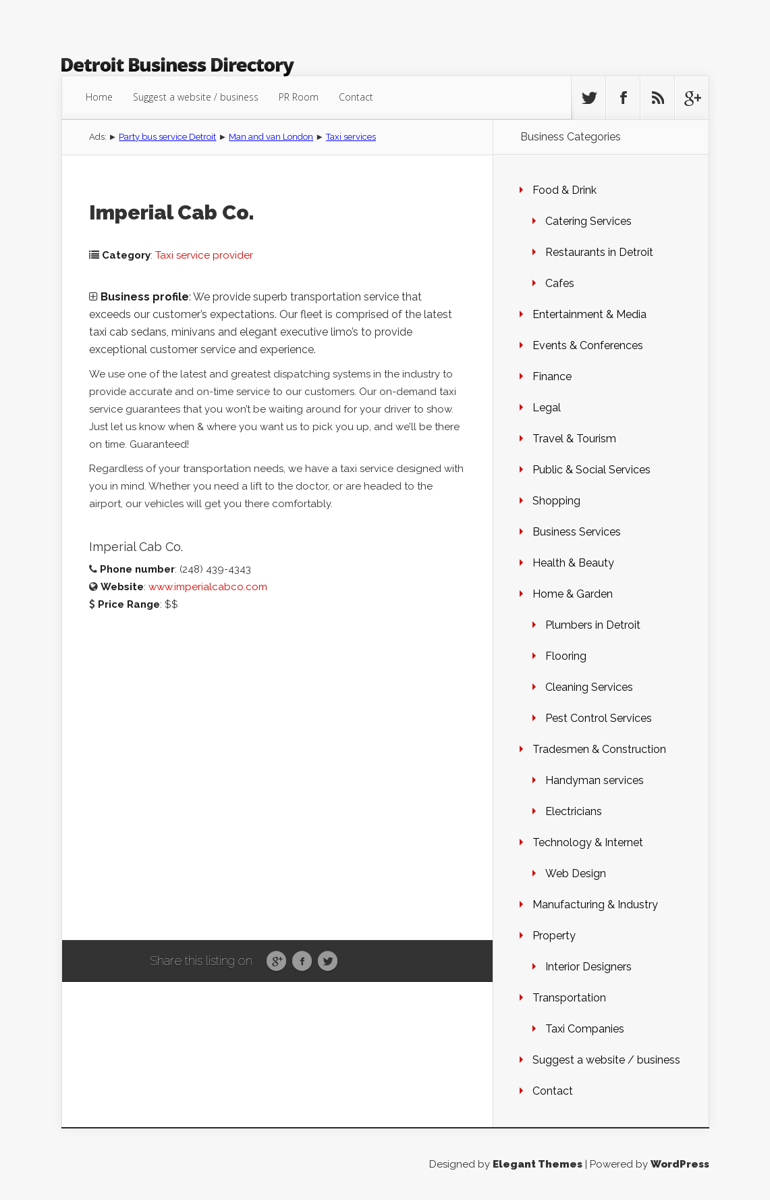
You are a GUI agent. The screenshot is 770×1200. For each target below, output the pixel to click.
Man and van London (271, 137)
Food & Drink (564, 190)
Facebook (302, 961)
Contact (356, 96)
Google (276, 961)
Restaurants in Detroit (599, 252)
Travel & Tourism (574, 438)
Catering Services (588, 221)
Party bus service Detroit (167, 137)
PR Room (299, 96)
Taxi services (351, 137)
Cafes (559, 283)
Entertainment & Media (589, 314)
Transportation (569, 997)
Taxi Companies (584, 1028)
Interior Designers (588, 966)
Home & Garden (572, 594)
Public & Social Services (591, 469)
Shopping (556, 500)
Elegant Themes (537, 1164)
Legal (546, 407)
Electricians (573, 811)
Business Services (576, 531)
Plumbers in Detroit (592, 625)
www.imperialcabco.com (207, 587)
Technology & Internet (587, 842)
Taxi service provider (204, 255)
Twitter (327, 961)
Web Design (575, 873)
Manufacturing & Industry (595, 904)
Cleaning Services (589, 687)
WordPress (680, 1164)
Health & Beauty (573, 562)
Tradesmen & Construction (599, 749)
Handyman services (594, 780)
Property (554, 935)
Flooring (565, 656)
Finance (552, 376)
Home (99, 96)
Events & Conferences (587, 345)
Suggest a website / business (195, 96)
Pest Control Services (598, 718)
